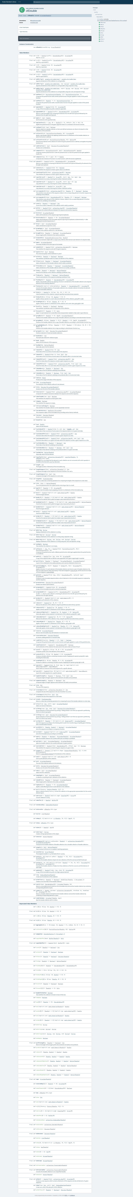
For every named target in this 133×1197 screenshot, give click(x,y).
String (66, 83)
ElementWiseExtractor (52, 237)
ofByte (102, 24)
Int (78, 94)
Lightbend (72, 1195)
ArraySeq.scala (34, 22)
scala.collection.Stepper (47, 754)
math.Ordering (61, 492)
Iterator (54, 146)
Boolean (53, 127)
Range (44, 377)
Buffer (54, 800)
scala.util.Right (50, 572)
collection (31, 8)
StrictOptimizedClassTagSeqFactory (108, 20)
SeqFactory (51, 410)
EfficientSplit (41, 752)
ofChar (102, 26)
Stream (45, 1156)
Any (47, 127)
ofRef (101, 37)
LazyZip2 (68, 457)
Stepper (47, 750)
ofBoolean (103, 22)
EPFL (66, 1195)
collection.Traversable (54, 1165)
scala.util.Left (73, 570)
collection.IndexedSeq (53, 1120)
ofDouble (102, 28)
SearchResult (53, 666)
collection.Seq (57, 172)
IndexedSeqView (45, 875)
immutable (36, 8)
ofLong (102, 35)
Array (53, 47)
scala (27, 8)
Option (72, 139)
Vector (45, 836)
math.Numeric (64, 598)
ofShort (102, 39)
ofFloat (102, 30)
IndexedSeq (49, 804)
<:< (54, 818)
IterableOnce (57, 55)
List (43, 813)
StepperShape (68, 750)
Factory (49, 789)
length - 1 (70, 429)
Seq (42, 1147)
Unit (58, 311)
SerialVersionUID (35, 20)
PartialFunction (51, 94)
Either (63, 565)
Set (51, 827)
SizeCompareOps (48, 478)
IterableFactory (49, 934)
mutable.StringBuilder (52, 79)
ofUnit (102, 41)
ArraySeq (123, 20)
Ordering (68, 721)
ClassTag (63, 795)
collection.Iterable (61, 247)
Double (48, 15)
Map (58, 315)
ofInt (101, 33)
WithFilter (64, 879)
